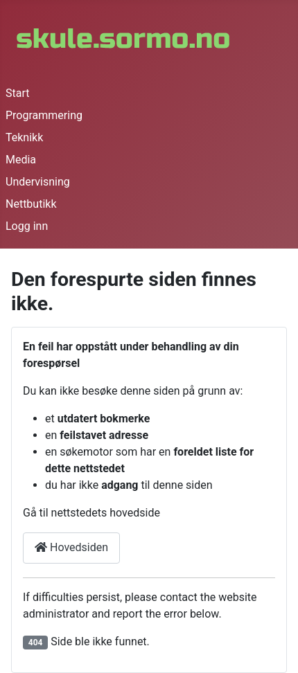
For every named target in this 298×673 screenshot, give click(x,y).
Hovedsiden (71, 547)
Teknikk (24, 137)
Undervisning (38, 181)
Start (17, 93)
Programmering (44, 115)
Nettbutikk (31, 203)
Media (21, 159)
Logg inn (27, 226)
